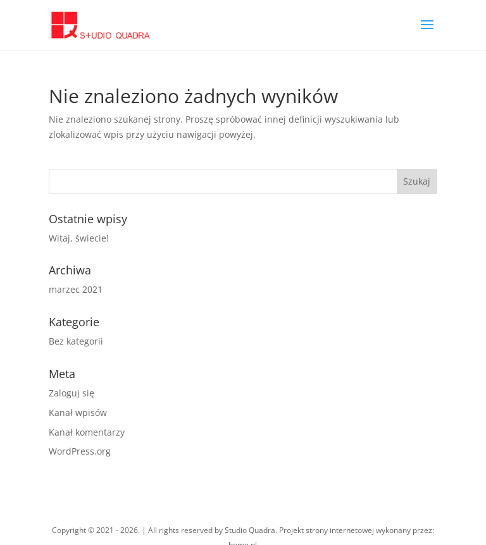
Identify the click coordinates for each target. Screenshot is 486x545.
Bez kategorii (76, 341)
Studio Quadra (250, 530)
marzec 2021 (76, 289)
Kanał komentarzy (87, 432)
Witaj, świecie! (79, 238)
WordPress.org (80, 451)
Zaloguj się (71, 393)
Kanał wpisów (78, 413)
